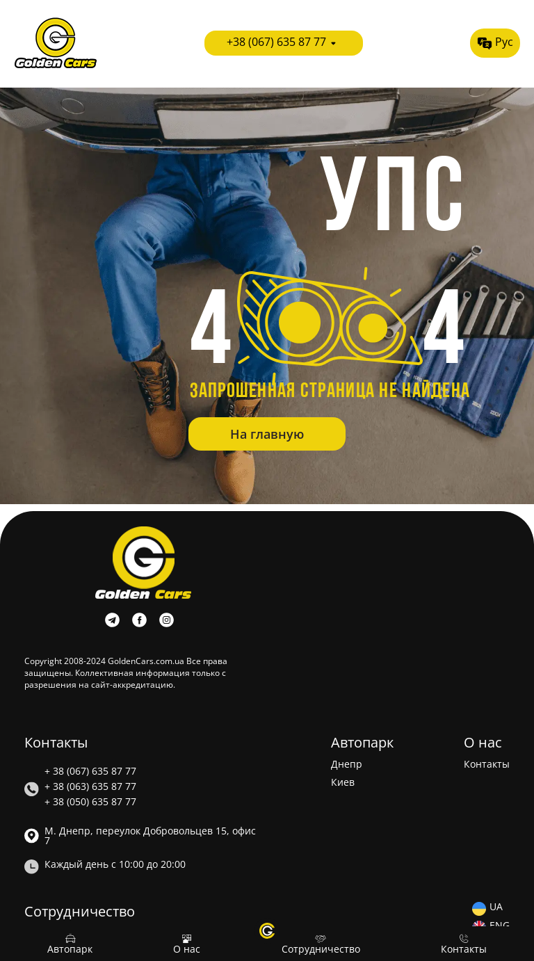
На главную (267, 434)
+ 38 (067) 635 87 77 (90, 771)
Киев (343, 782)
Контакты (487, 764)
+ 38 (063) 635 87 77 (90, 786)
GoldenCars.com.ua (146, 661)
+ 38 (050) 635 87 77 (90, 802)
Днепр (346, 764)
